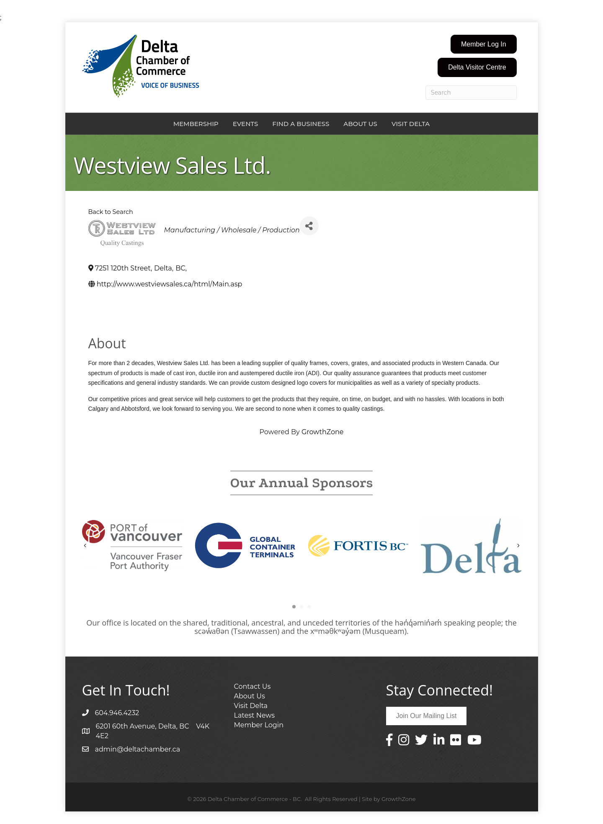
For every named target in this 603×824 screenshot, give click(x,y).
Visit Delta (411, 124)
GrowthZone (323, 432)
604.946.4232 (117, 713)
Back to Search (110, 212)
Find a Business (300, 124)
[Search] (471, 92)
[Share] (309, 225)
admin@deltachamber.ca (137, 749)
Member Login (258, 725)
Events (245, 124)
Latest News (254, 715)
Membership (196, 124)
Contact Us (252, 686)
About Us (360, 124)
